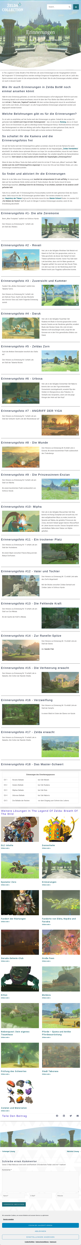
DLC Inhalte (7, 845)
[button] (57, 1116)
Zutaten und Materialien (14, 1108)
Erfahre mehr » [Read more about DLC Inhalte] (5, 848)
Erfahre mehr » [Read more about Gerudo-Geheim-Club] (5, 961)
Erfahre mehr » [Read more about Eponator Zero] (5, 885)
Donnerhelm (48, 845)
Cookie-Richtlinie (29, 1242)
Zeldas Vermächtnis (70, 149)
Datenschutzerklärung (42, 1242)
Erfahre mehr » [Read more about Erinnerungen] (46, 885)
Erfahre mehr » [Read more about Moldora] (46, 998)
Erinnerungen (49, 882)
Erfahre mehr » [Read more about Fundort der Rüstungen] (5, 921)
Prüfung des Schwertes (14, 1071)
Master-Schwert (55, 198)
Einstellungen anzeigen (40, 1237)
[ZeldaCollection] (12, 7)
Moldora (46, 995)
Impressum (53, 1242)
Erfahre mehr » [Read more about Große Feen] (46, 961)
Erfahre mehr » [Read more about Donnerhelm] (46, 848)
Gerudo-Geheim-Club (12, 958)
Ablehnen (40, 1231)
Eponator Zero (8, 882)
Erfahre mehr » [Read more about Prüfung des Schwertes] (5, 1074)
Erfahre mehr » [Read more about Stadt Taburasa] (46, 1074)
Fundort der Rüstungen (13, 919)
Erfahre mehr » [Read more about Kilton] (5, 998)
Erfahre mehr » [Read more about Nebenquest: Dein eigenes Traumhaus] (5, 1037)
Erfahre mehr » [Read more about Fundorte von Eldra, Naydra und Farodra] (46, 924)
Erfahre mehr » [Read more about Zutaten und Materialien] (5, 1111)
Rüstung (63, 122)
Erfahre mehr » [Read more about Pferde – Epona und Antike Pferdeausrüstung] (46, 1037)
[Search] (69, 6)
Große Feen (48, 958)
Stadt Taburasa (50, 1071)
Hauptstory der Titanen (13, 198)
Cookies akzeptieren (40, 1225)
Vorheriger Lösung (7, 1151)
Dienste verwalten (8, 1219)
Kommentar (7, 1170)
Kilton (4, 995)
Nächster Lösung (74, 1151)
